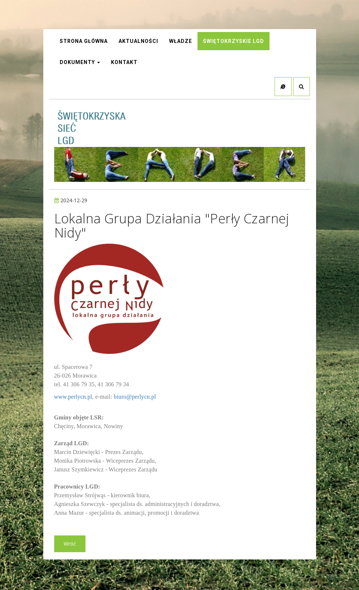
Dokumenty (80, 63)
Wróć (70, 545)
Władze (180, 42)
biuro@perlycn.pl (135, 398)
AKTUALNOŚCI (138, 42)
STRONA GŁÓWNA (84, 42)
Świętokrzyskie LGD (233, 42)
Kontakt (124, 63)
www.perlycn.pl (73, 398)
